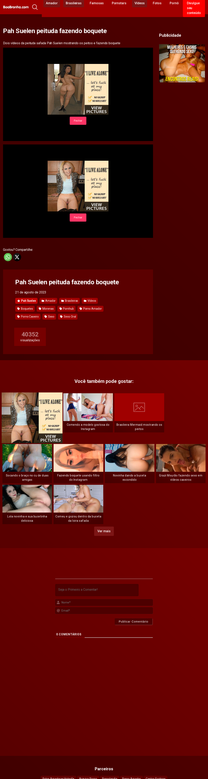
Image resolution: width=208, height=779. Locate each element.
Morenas (46, 308)
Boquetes (25, 308)
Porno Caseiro (28, 316)
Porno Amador (91, 308)
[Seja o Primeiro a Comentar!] (97, 590)
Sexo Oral (68, 316)
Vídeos (90, 300)
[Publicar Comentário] (133, 621)
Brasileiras (69, 300)
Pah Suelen (26, 300)
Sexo (49, 316)
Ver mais (103, 531)
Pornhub (66, 308)
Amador (49, 300)
